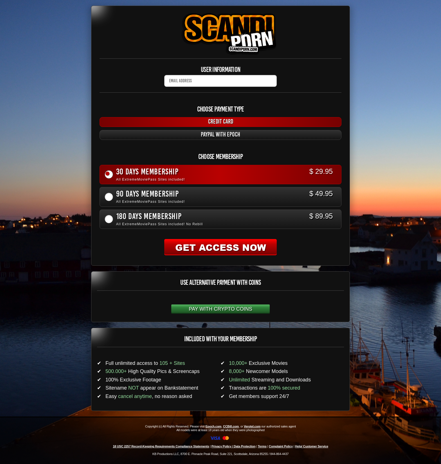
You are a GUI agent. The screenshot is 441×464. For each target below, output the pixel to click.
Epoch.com (213, 426)
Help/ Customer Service (311, 446)
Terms (262, 446)
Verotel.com (252, 426)
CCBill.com (231, 426)
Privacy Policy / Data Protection (234, 446)
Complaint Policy (281, 446)
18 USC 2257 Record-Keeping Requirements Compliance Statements (161, 446)
